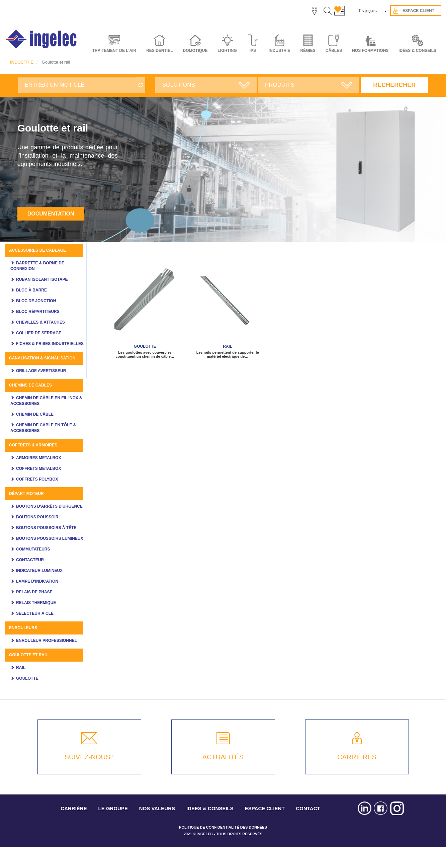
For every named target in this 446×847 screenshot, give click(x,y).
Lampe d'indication (37, 581)
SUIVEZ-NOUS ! (89, 757)
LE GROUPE (113, 808)
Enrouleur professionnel (46, 640)
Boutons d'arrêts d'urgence (49, 506)
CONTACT (308, 808)
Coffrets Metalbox (38, 468)
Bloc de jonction (36, 301)
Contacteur (30, 560)
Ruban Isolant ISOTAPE (42, 279)
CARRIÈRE (74, 808)
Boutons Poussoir (37, 517)
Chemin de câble (35, 414)
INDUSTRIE (21, 62)
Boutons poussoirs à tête (46, 527)
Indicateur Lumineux (39, 570)
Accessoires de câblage (37, 250)
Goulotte (27, 678)
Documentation (50, 214)
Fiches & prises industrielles (50, 343)
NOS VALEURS (157, 808)
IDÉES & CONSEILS (417, 50)
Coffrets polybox (37, 479)
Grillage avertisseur (41, 370)
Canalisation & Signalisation (42, 358)
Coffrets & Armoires (33, 445)
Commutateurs (33, 549)
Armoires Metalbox (38, 457)
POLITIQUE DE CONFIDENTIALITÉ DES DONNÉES (223, 827)
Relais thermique (36, 602)
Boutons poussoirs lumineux (49, 538)
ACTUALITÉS (223, 757)
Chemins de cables (30, 385)
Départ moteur (26, 493)
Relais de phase (34, 592)
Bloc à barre (31, 290)
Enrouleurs (23, 627)
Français (368, 10)
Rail (20, 667)
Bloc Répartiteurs (38, 311)
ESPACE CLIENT (265, 808)
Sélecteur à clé (35, 613)
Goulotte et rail (28, 655)
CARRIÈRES (356, 757)
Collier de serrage (38, 333)
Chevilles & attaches (40, 322)
